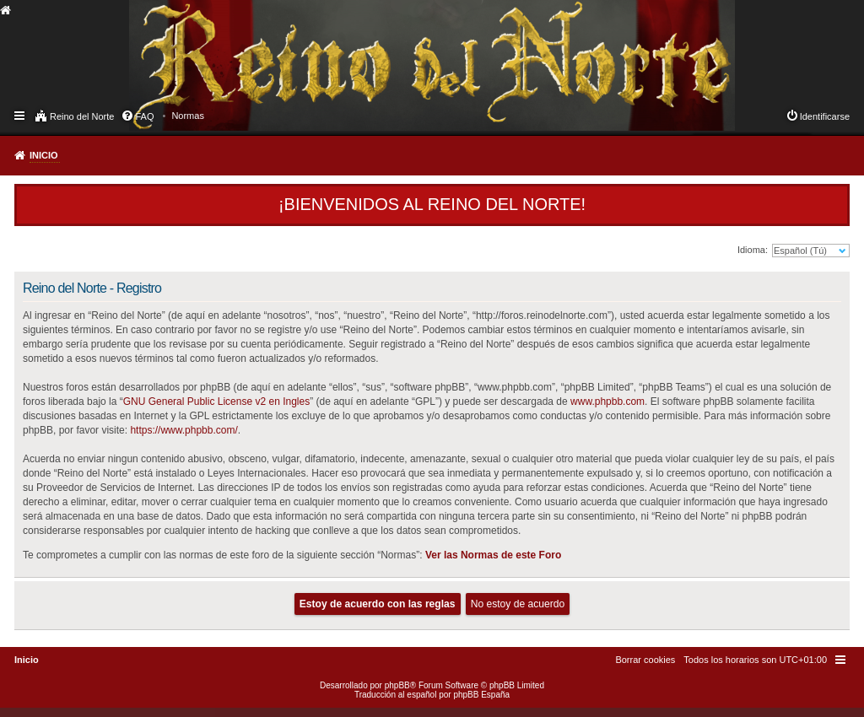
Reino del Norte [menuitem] (82, 116)
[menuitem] (187, 115)
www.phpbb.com (607, 401)
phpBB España (481, 694)
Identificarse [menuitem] (825, 116)
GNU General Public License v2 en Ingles (216, 401)
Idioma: (752, 250)
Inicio (44, 155)
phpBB (397, 685)
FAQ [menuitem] (144, 116)
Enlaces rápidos (20, 114)
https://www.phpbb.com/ (183, 430)
